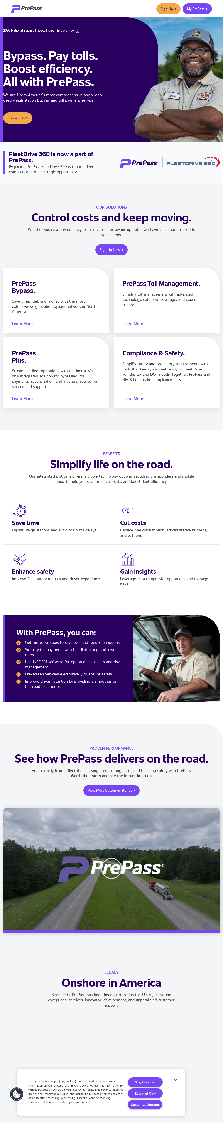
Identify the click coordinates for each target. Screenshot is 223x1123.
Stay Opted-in (145, 1082)
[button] (111, 869)
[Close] (175, 1080)
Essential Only (145, 1093)
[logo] (27, 9)
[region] (101, 1092)
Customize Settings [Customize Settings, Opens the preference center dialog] (145, 1104)
